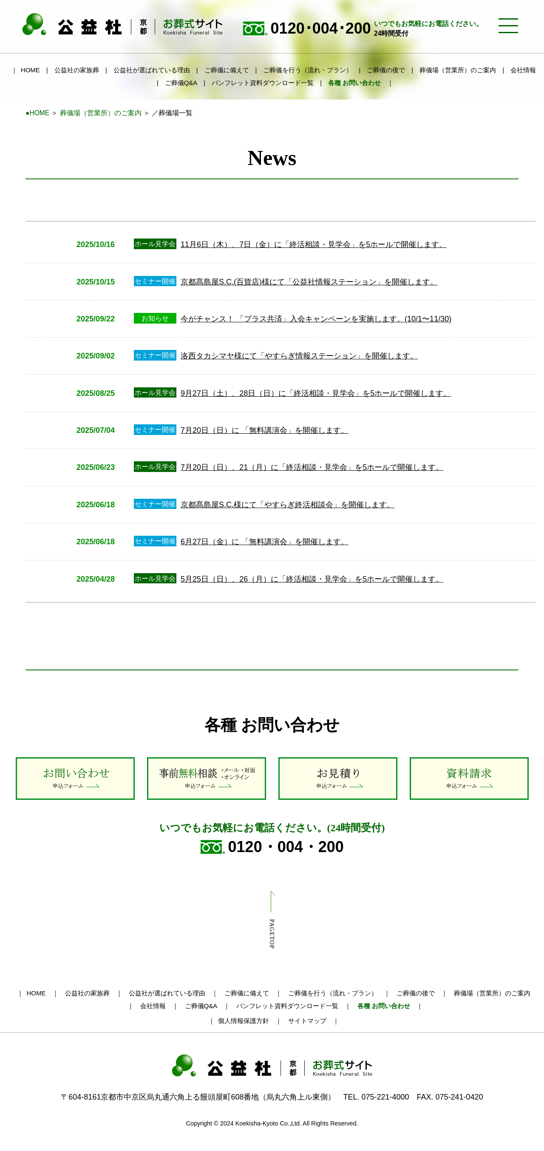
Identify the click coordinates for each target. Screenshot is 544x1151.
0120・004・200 (272, 847)
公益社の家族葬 (76, 70)
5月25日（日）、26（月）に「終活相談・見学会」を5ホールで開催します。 (312, 579)
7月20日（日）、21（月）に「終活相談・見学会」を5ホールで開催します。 (312, 467)
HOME (30, 70)
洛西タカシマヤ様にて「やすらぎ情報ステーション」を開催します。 (299, 356)
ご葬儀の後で (386, 70)
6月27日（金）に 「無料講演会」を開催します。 (264, 541)
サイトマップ (307, 1020)
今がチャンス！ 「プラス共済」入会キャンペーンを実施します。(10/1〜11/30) (316, 319)
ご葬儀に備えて (226, 70)
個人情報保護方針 (243, 1020)
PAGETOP (272, 934)
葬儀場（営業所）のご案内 (457, 70)
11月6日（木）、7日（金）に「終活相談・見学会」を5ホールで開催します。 (314, 244)
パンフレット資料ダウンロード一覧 (263, 82)
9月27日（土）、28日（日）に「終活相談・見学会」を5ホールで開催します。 (316, 393)
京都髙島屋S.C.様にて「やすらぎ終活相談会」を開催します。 (287, 504)
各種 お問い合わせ (354, 82)
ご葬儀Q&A (181, 82)
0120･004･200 (363, 29)
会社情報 (523, 70)
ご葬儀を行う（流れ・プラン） (307, 70)
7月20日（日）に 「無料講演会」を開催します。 (264, 430)
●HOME (37, 113)
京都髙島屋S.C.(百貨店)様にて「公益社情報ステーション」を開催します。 (309, 282)
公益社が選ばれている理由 (151, 70)
